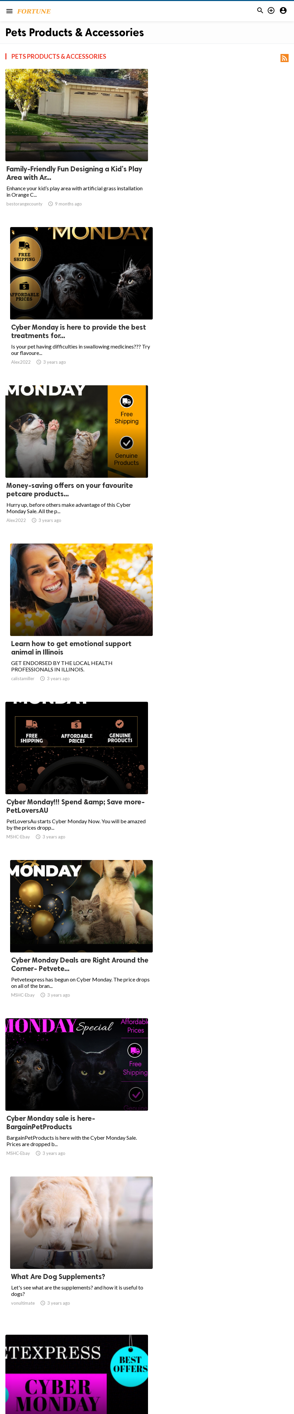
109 (235, 1349)
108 (221, 1349)
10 (191, 1349)
